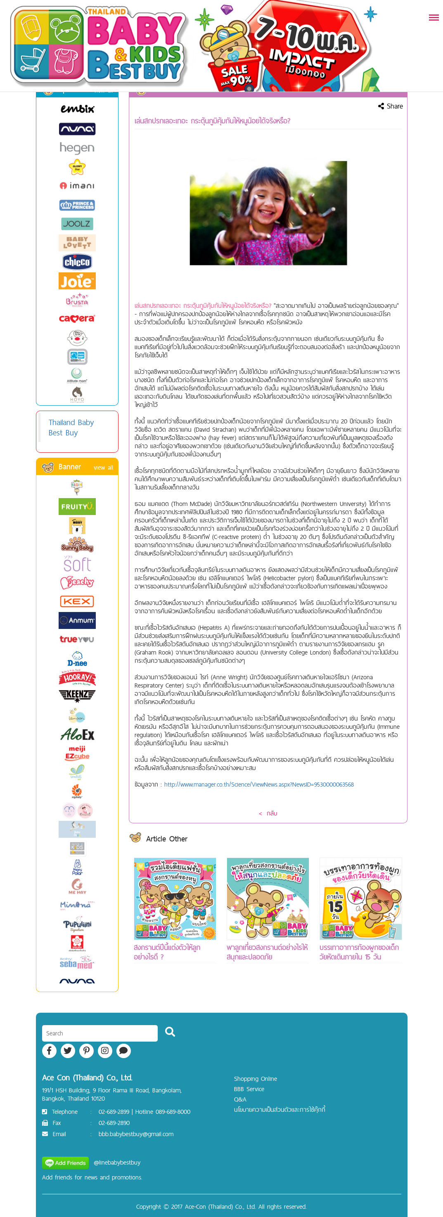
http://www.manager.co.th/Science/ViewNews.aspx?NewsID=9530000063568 (259, 784)
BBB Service (249, 1089)
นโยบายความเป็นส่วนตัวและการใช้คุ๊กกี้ (279, 1109)
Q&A (240, 1099)
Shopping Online (255, 1078)
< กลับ (268, 813)
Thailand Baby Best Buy (71, 427)
